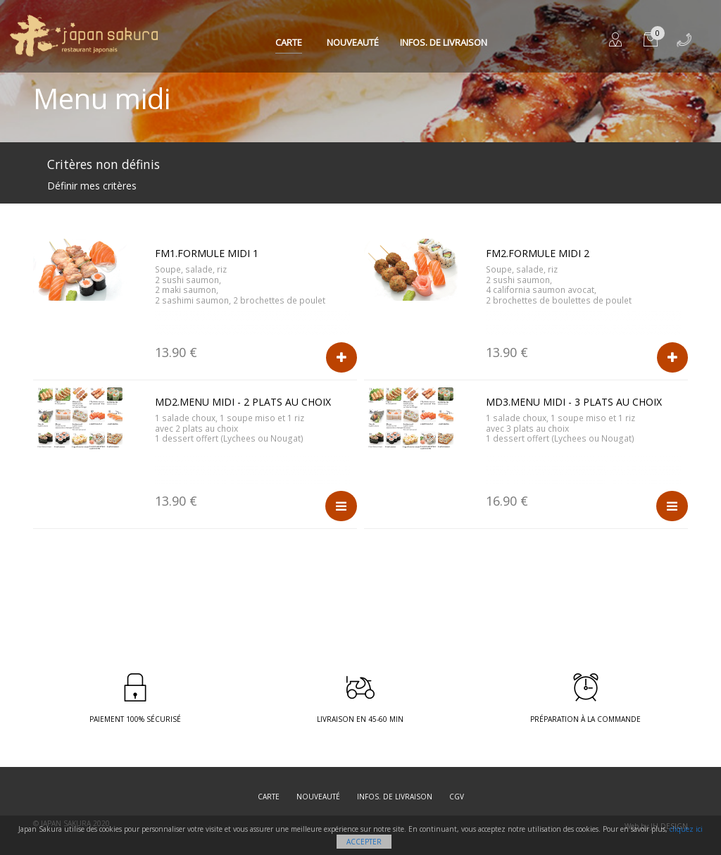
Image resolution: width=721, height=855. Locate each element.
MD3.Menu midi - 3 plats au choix (574, 401)
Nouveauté (353, 42)
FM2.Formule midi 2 (537, 253)
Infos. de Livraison (443, 42)
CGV (456, 796)
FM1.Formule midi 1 (206, 253)
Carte (288, 42)
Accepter (364, 842)
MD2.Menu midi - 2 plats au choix (243, 401)
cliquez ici (686, 829)
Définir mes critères (92, 185)
